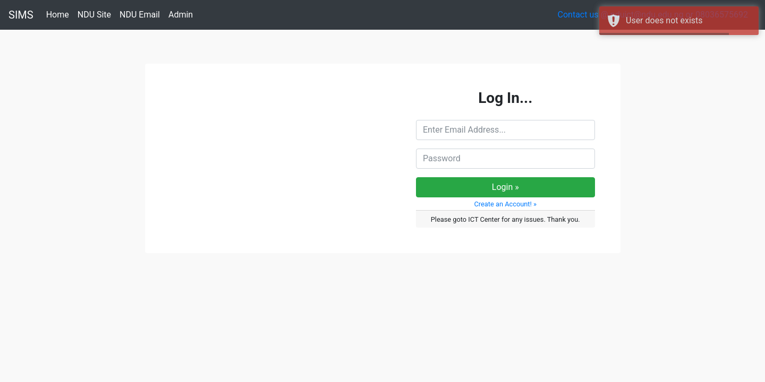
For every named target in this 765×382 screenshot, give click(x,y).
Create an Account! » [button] (505, 204)
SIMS (20, 14)
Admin (182, 14)
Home (59, 14)
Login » (505, 187)
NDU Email (142, 14)
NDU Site (96, 14)
